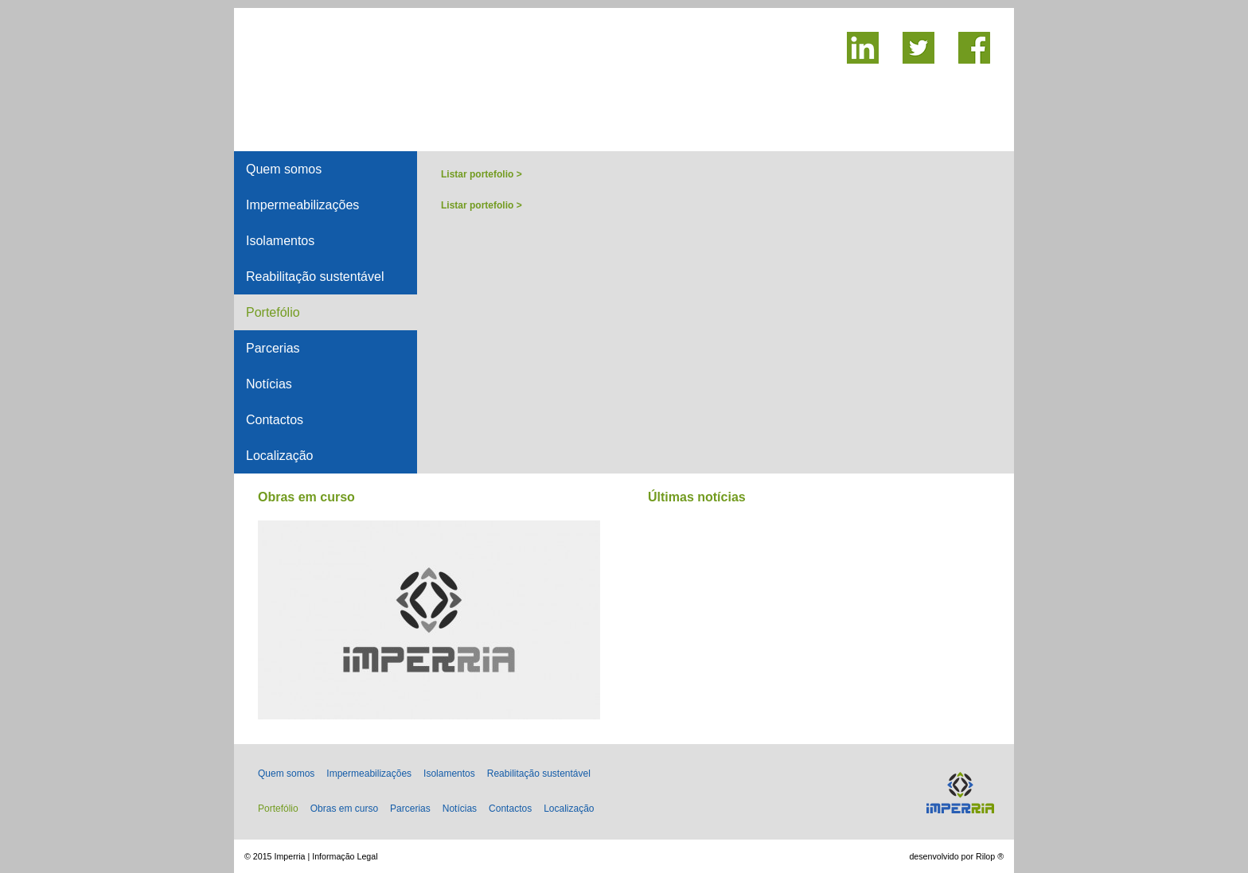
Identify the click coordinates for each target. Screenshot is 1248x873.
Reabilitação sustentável (315, 276)
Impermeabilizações (302, 205)
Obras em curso (344, 808)
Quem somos (284, 169)
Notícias (269, 384)
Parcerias (273, 348)
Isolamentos (280, 240)
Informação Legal (344, 856)
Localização (280, 455)
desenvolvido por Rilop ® (956, 856)
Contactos (274, 420)
